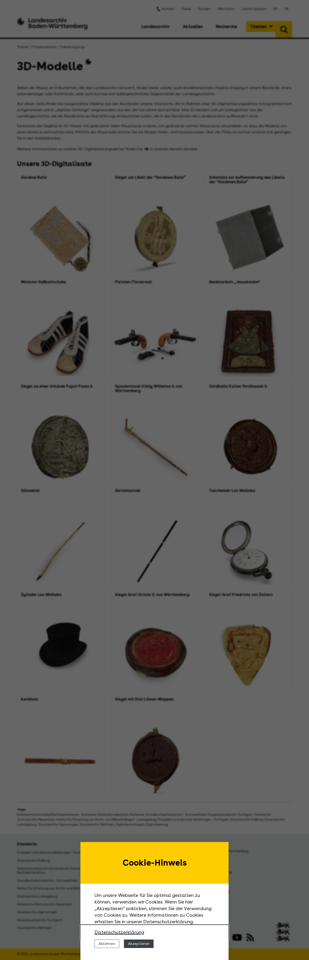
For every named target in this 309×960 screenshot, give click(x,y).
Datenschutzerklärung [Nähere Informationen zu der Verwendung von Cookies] (119, 932)
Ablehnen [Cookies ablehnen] (107, 943)
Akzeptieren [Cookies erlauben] (139, 943)
